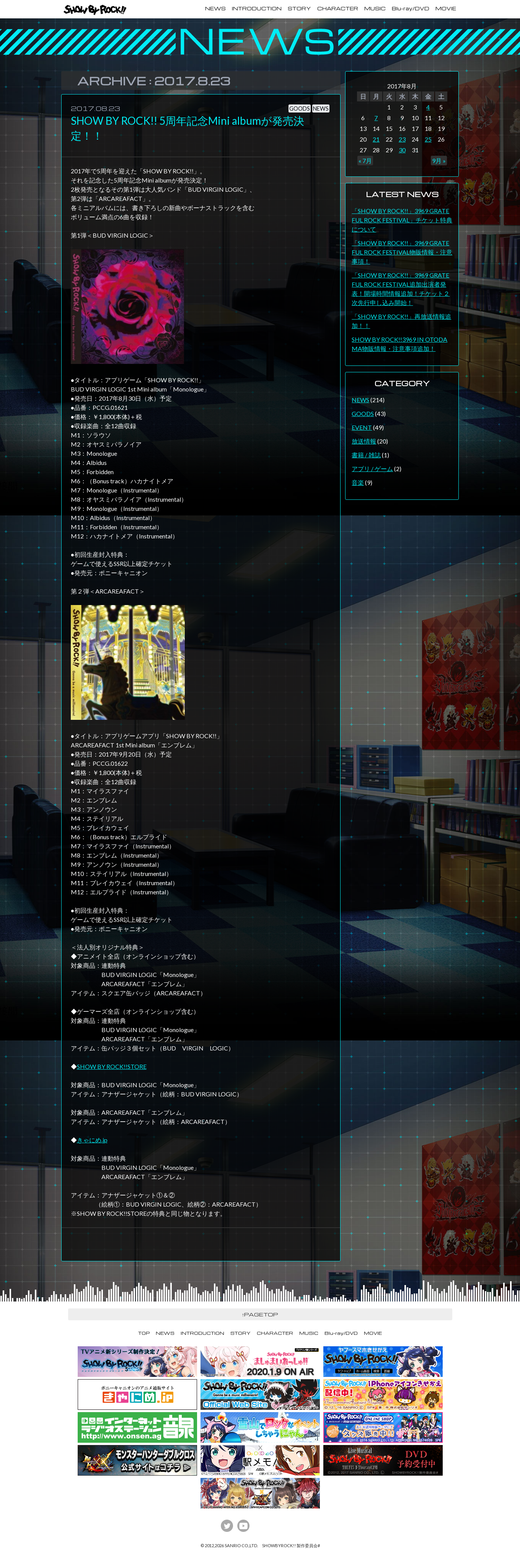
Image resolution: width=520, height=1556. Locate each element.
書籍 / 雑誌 (366, 454)
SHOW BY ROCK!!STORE (112, 1066)
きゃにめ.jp (92, 1139)
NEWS (215, 8)
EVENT (362, 427)
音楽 (358, 482)
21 (376, 139)
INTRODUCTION (257, 8)
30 (402, 149)
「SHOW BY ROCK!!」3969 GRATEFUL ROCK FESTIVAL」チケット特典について (402, 220)
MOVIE (445, 8)
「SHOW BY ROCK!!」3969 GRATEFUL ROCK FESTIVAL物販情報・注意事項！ (402, 252)
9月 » (439, 160)
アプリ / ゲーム (372, 468)
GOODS (299, 108)
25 (428, 139)
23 (402, 139)
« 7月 (365, 160)
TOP (144, 1333)
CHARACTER (337, 8)
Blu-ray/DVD (410, 8)
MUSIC (375, 8)
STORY (299, 8)
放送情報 (364, 441)
